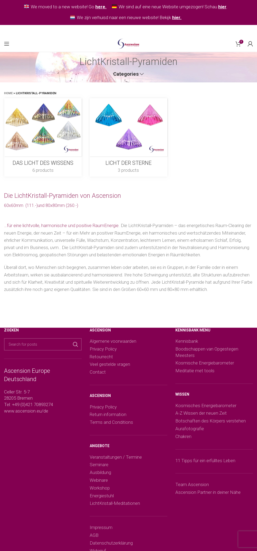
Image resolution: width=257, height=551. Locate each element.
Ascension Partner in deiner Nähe (208, 492)
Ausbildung (100, 472)
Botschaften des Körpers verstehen (210, 421)
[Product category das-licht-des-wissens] (43, 137)
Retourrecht (101, 356)
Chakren (183, 436)
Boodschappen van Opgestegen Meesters (206, 352)
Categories (126, 74)
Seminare (99, 464)
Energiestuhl (102, 495)
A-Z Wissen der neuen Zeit (201, 413)
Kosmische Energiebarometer (204, 363)
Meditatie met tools (194, 370)
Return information (108, 414)
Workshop (100, 488)
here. (101, 6)
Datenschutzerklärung (111, 543)
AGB (94, 535)
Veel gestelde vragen (110, 364)
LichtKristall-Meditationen (115, 503)
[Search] (43, 344)
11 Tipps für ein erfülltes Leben (205, 460)
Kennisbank (186, 341)
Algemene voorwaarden (113, 341)
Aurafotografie (189, 428)
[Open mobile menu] (6, 43)
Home (8, 93)
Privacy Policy (103, 349)
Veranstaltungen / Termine (116, 457)
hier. (177, 17)
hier (222, 6)
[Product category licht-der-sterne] (128, 137)
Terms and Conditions (111, 422)
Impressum (101, 527)
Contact (98, 372)
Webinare (99, 480)
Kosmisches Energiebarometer (205, 405)
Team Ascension (192, 484)
